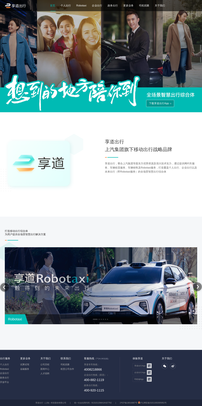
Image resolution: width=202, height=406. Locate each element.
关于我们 (160, 5)
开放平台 (4, 382)
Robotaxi (81, 5)
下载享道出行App (159, 103)
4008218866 (93, 369)
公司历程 (44, 364)
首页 (52, 5)
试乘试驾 (24, 364)
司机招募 (144, 5)
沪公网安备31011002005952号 (153, 403)
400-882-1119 (94, 380)
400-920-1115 (94, 390)
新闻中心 (44, 369)
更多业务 (128, 5)
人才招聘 (44, 373)
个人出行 (66, 5)
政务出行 (113, 5)
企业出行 (97, 5)
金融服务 (24, 369)
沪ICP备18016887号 (128, 403)
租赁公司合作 (67, 369)
